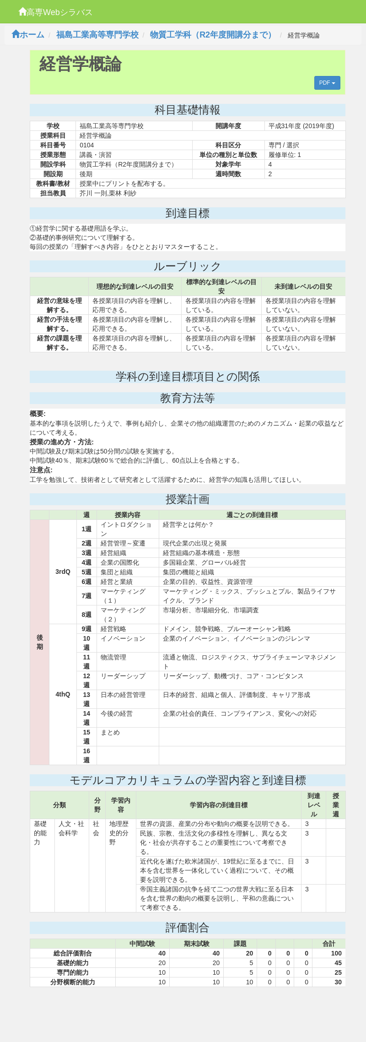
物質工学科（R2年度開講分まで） (213, 34)
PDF (327, 83)
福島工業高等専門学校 (97, 34)
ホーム (27, 34)
